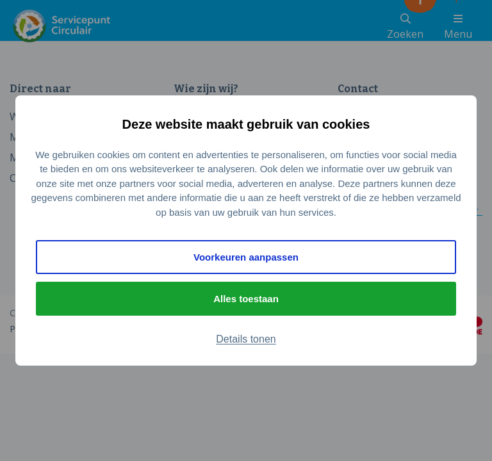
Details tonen (245, 339)
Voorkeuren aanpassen (246, 257)
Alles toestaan (246, 298)
